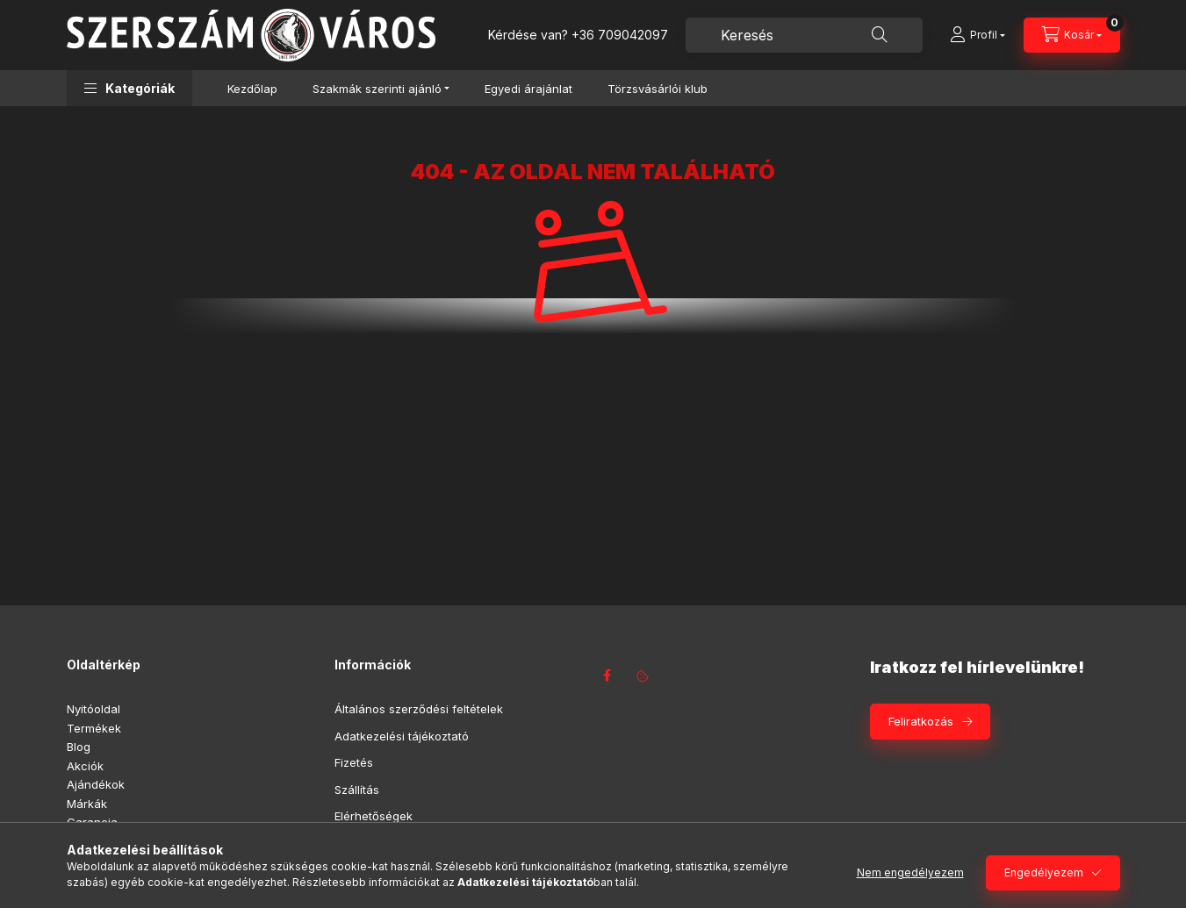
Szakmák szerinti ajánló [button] (377, 89)
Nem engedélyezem (910, 872)
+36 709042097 (619, 34)
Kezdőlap (252, 89)
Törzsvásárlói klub (657, 89)
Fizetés (353, 762)
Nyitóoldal (93, 709)
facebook (607, 675)
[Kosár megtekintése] (1072, 35)
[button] (129, 88)
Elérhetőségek (373, 816)
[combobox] (804, 35)
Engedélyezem (1043, 872)
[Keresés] (879, 35)
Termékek (94, 728)
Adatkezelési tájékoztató (401, 736)
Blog (78, 747)
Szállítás (356, 790)
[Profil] (977, 35)
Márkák (87, 804)
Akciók (85, 766)
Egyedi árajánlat (528, 89)
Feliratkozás (920, 721)
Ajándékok (96, 784)
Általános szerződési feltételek (418, 709)
